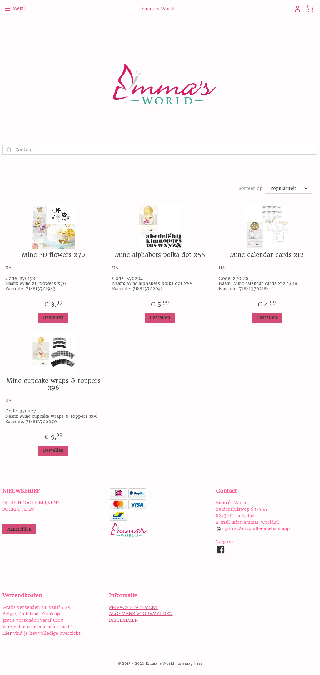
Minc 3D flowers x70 (53, 255)
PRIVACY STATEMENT (133, 607)
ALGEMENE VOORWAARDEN (140, 613)
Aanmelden (19, 529)
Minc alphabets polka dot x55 (160, 255)
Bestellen (53, 317)
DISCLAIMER (123, 620)
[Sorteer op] (288, 188)
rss (199, 663)
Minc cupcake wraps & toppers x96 (53, 384)
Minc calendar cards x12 (267, 255)
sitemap (185, 663)
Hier (7, 633)
